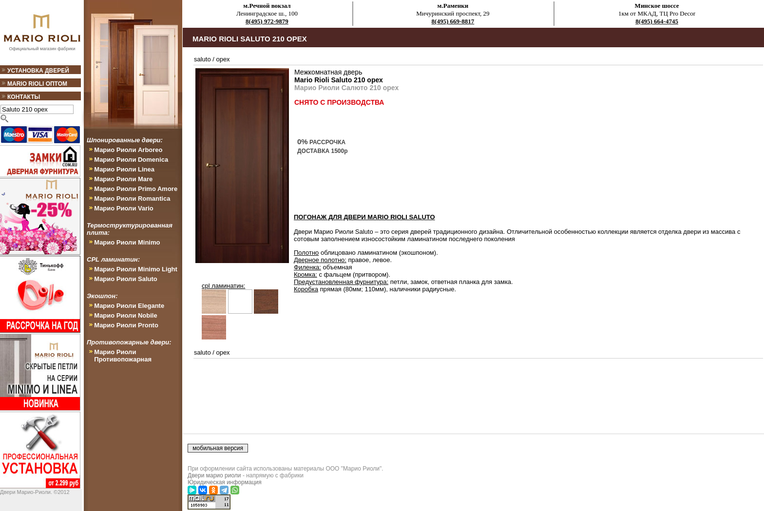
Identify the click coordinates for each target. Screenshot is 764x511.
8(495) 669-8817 (453, 21)
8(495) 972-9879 (267, 21)
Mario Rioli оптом (37, 83)
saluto (202, 59)
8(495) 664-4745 (656, 21)
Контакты (23, 97)
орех (223, 59)
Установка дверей (38, 70)
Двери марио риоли (214, 475)
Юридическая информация (225, 482)
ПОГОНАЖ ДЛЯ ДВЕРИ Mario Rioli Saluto (364, 217)
